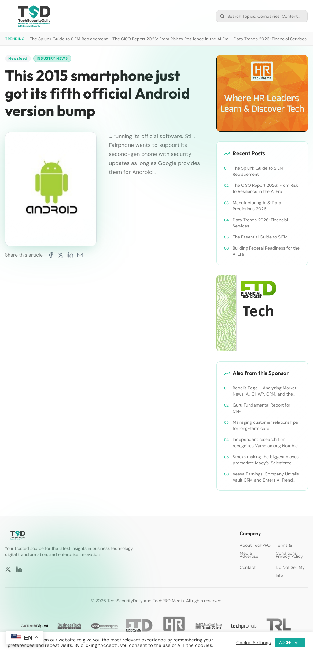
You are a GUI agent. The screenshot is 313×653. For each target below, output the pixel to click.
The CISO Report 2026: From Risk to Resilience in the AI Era (170, 39)
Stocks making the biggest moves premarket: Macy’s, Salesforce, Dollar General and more (266, 460)
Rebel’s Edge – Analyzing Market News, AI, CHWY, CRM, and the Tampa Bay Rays (264, 391)
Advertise (249, 556)
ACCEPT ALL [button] (290, 642)
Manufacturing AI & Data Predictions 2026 (257, 206)
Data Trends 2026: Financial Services (270, 39)
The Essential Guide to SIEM (260, 237)
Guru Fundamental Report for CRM (261, 408)
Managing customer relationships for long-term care (265, 425)
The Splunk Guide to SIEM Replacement (69, 39)
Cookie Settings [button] (253, 642)
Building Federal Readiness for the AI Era (266, 251)
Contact (248, 567)
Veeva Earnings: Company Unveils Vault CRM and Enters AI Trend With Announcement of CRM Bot (266, 477)
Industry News (52, 58)
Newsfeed (18, 58)
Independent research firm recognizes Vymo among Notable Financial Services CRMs (265, 442)
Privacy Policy (289, 556)
